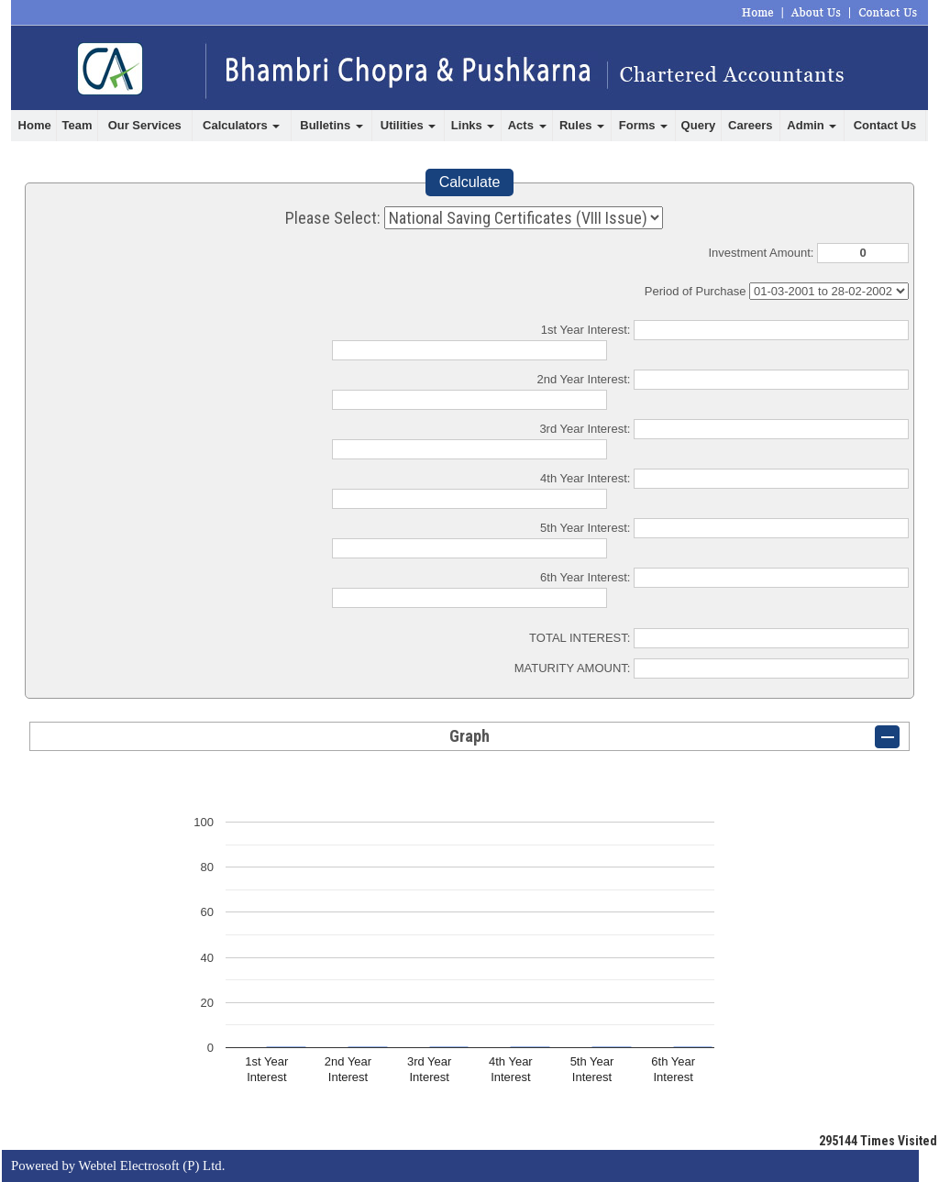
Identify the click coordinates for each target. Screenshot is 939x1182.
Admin (811, 125)
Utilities (408, 125)
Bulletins (331, 125)
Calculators (241, 125)
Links (473, 125)
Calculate (470, 182)
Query (698, 125)
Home (34, 125)
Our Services (145, 125)
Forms (643, 125)
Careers (750, 125)
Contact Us (885, 125)
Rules (581, 125)
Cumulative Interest (829, 291)
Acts (527, 125)
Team (77, 125)
